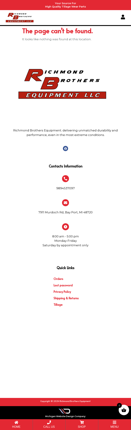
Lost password (63, 285)
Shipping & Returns (66, 298)
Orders (58, 279)
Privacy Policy (62, 292)
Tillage (58, 304)
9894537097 (65, 188)
